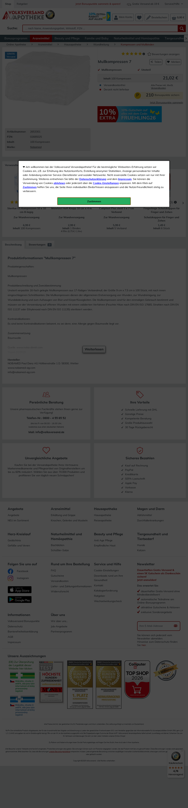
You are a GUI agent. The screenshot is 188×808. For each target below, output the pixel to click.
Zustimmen (30, 90)
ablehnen (59, 86)
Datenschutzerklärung (92, 82)
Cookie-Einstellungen (106, 86)
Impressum (125, 82)
